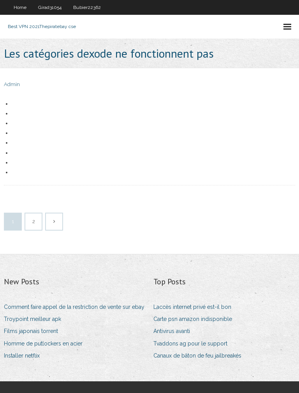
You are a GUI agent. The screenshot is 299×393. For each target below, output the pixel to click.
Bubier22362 (87, 7)
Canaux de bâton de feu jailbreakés (197, 355)
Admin (12, 84)
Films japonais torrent (31, 331)
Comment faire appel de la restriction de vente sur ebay (74, 307)
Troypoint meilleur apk (32, 319)
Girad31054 (50, 7)
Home (20, 7)
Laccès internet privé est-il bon (192, 307)
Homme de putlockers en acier (43, 343)
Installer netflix (22, 355)
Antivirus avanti (171, 331)
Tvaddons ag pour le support (190, 343)
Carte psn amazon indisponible (192, 319)
